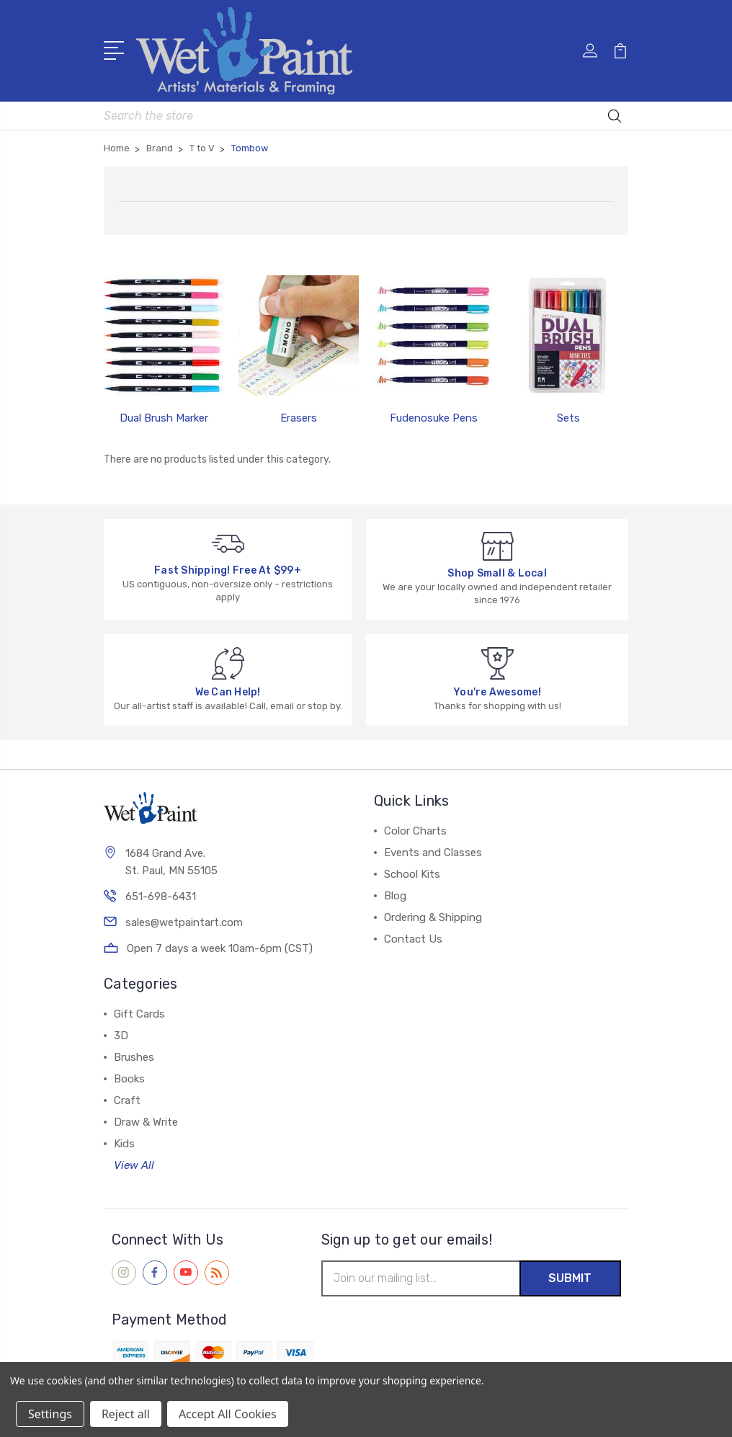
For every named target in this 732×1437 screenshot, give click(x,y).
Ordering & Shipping (433, 917)
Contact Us (413, 939)
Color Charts (415, 830)
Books (129, 1078)
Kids (124, 1143)
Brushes (134, 1057)
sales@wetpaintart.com (184, 922)
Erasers (298, 417)
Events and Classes (433, 852)
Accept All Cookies (228, 1414)
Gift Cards (139, 1013)
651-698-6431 (160, 896)
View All (134, 1165)
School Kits (412, 874)
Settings (50, 1414)
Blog (395, 895)
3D (121, 1035)
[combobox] (366, 116)
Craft (127, 1100)
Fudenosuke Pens (434, 417)
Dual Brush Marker (164, 417)
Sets (568, 417)
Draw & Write (146, 1122)
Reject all (126, 1414)
